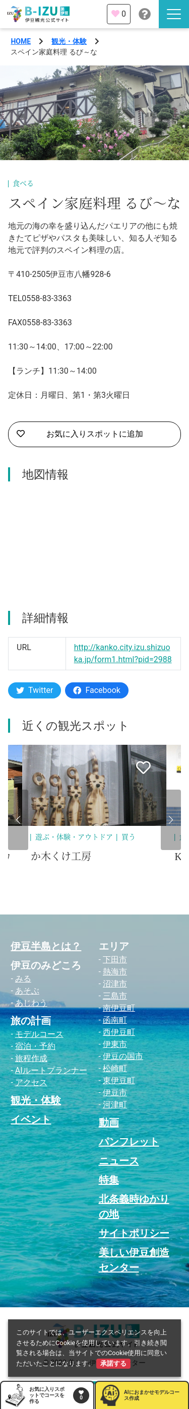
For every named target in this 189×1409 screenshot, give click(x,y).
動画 (109, 1122)
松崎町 (115, 1068)
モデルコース (39, 1034)
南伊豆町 (119, 1008)
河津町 (115, 1104)
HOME (21, 41)
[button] (18, 820)
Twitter (34, 690)
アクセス (31, 1082)
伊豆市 (115, 1092)
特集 (109, 1180)
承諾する (113, 1363)
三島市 (115, 996)
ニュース (119, 1161)
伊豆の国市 (123, 1056)
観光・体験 (69, 41)
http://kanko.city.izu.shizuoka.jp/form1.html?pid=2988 (123, 653)
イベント (31, 1119)
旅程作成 (31, 1058)
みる (23, 978)
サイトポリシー (134, 1233)
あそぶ (27, 991)
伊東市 (115, 1044)
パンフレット (129, 1142)
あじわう (31, 1003)
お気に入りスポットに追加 (80, 434)
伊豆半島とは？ (46, 946)
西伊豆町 (119, 1032)
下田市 (115, 959)
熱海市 (115, 971)
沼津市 (115, 984)
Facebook (96, 690)
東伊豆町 (119, 1080)
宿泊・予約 (35, 1046)
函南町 (115, 1020)
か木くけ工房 (61, 856)
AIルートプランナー (51, 1070)
